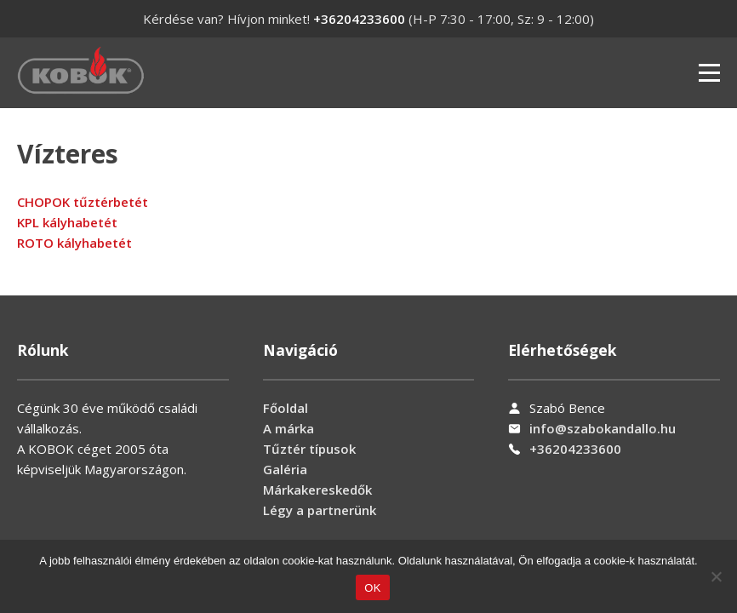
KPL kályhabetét (67, 222)
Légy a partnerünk (319, 509)
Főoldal (285, 407)
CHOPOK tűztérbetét (82, 201)
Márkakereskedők (317, 489)
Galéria (285, 469)
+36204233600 (359, 18)
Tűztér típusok (309, 448)
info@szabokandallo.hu (602, 428)
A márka (288, 428)
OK (372, 587)
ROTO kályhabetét (74, 242)
